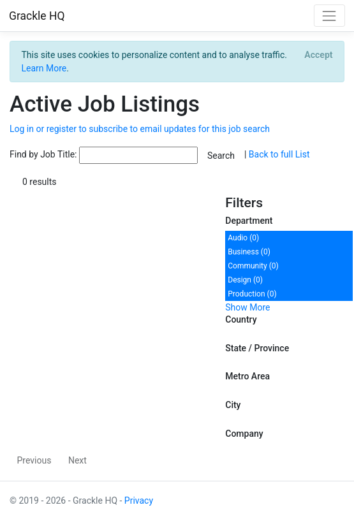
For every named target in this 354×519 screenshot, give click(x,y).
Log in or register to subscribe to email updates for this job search (140, 129)
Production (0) (252, 293)
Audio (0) (243, 237)
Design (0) (245, 279)
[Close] (318, 54)
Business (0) (249, 251)
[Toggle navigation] (329, 15)
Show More (247, 307)
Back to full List (279, 155)
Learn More (44, 68)
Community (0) (253, 265)
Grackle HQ (36, 16)
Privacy (138, 500)
